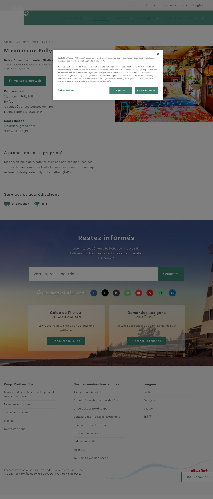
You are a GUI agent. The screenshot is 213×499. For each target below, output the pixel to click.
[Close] (158, 54)
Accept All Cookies (146, 90)
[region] (108, 75)
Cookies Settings (66, 90)
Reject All (121, 90)
